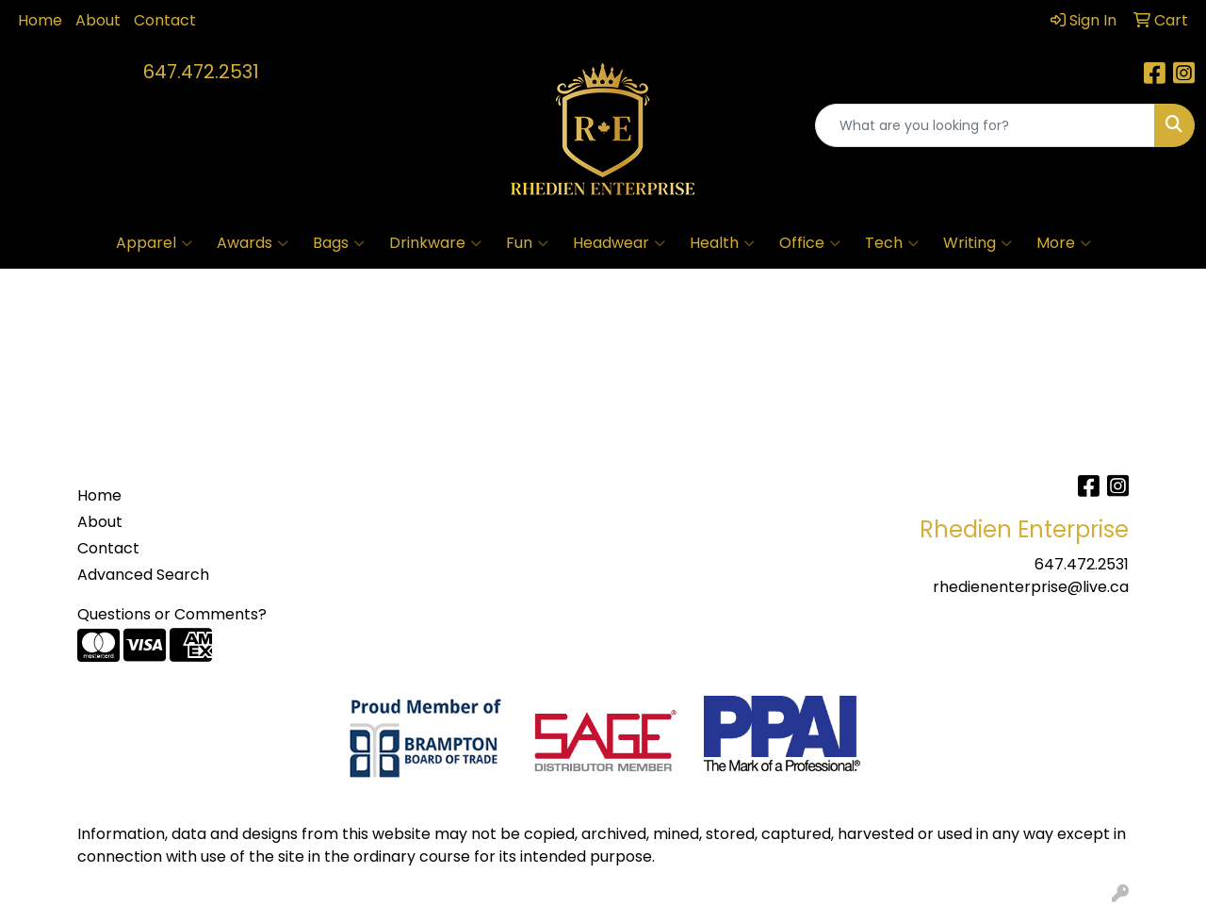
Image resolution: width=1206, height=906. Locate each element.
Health (722, 243)
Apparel (154, 243)
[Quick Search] (985, 125)
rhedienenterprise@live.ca (1031, 587)
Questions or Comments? (172, 614)
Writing (977, 243)
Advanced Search (143, 574)
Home (40, 20)
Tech (892, 243)
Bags (339, 243)
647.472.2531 (201, 71)
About (98, 20)
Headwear (619, 243)
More (1063, 243)
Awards (252, 243)
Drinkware (435, 243)
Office (809, 243)
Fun (527, 243)
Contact (165, 20)
